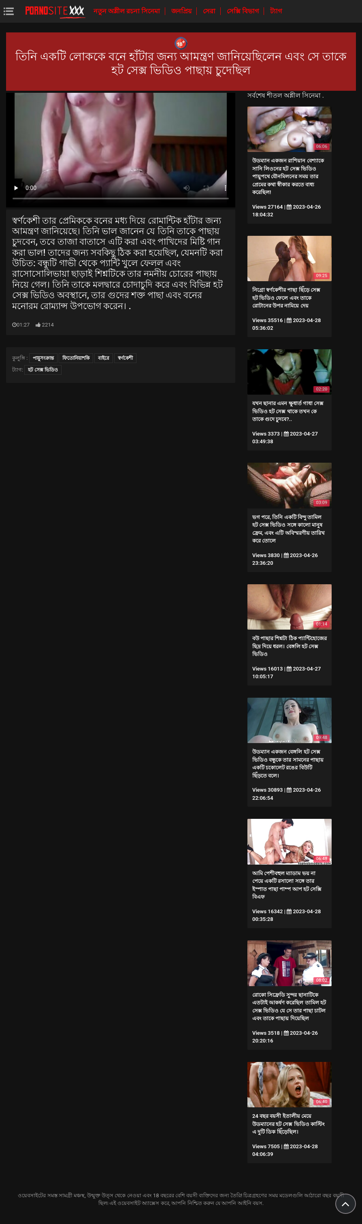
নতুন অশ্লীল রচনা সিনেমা (128, 11)
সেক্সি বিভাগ (243, 11)
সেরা (210, 11)
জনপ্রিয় (182, 11)
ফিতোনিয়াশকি (75, 358)
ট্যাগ (276, 11)
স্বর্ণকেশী (125, 358)
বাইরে (103, 358)
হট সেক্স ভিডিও (43, 370)
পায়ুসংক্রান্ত (43, 358)
